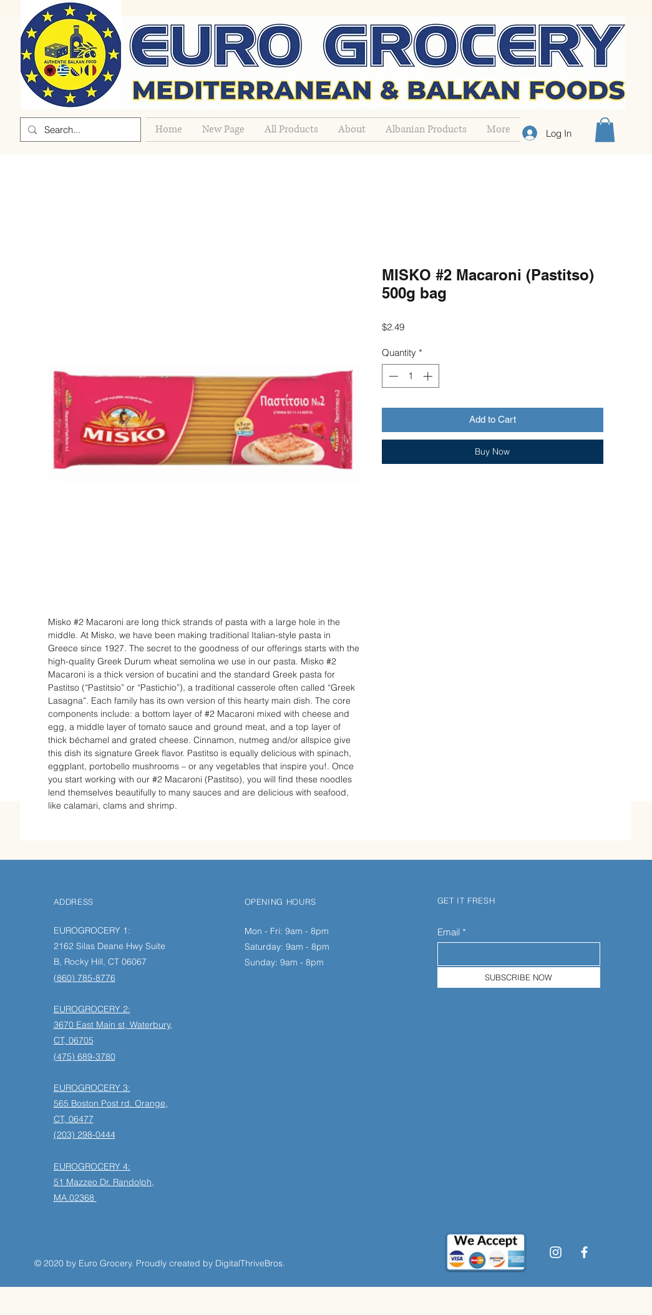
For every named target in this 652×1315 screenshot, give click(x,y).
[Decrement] (392, 376)
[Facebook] (584, 1252)
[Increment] (429, 376)
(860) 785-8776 (84, 977)
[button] (605, 129)
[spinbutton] (410, 376)
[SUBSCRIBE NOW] (518, 977)
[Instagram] (555, 1252)
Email (448, 932)
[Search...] (79, 129)
